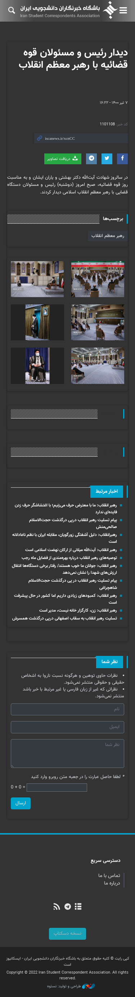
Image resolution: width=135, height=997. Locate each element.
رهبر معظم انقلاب (107, 236)
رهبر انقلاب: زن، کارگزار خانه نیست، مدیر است (78, 610)
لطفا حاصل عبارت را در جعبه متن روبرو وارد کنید (77, 777)
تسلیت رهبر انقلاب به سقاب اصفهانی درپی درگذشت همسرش (64, 618)
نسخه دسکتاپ (67, 933)
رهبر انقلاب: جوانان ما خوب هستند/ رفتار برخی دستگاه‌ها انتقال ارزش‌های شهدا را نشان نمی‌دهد (64, 569)
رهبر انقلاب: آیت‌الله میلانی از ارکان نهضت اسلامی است (71, 550)
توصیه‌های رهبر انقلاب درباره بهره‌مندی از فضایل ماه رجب (69, 558)
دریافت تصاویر (62, 159)
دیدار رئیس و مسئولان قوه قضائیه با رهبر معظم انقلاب (73, 59)
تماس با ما (109, 876)
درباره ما (112, 884)
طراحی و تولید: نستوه (71, 986)
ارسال (20, 803)
